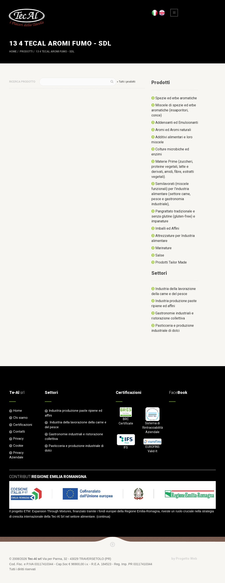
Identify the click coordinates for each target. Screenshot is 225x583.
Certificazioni (22, 425)
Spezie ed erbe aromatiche (176, 98)
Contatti (19, 432)
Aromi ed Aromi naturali (173, 130)
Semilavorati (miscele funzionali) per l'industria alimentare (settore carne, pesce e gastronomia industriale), (171, 194)
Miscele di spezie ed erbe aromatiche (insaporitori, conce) (173, 110)
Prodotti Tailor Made (171, 262)
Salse (159, 255)
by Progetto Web (184, 559)
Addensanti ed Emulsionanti (176, 122)
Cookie (18, 446)
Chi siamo (20, 418)
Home (13, 51)
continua (103, 516)
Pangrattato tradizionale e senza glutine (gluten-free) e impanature (173, 216)
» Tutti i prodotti (126, 81)
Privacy (18, 439)
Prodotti (26, 51)
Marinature (163, 248)
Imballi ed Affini (167, 228)
